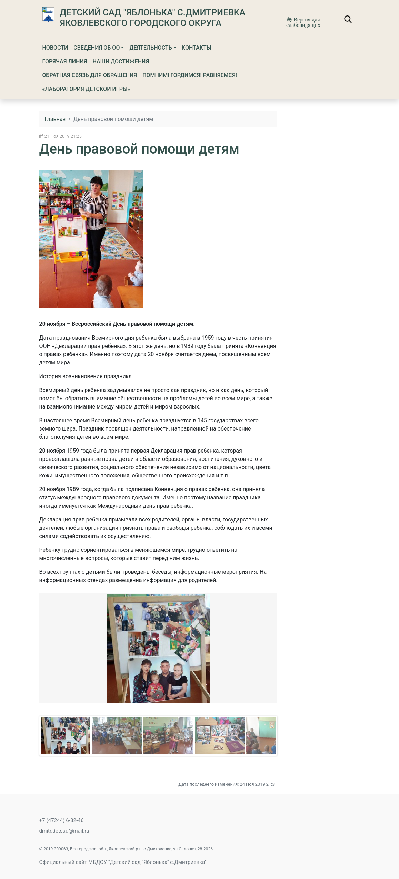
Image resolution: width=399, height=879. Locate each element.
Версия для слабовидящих (303, 22)
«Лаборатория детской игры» (86, 89)
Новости (55, 47)
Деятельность (150, 47)
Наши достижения (121, 61)
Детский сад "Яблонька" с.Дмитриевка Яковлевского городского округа (153, 17)
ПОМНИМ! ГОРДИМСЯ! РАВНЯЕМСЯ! (189, 75)
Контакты (196, 47)
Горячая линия (64, 61)
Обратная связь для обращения (89, 75)
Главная (55, 119)
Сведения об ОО (96, 47)
